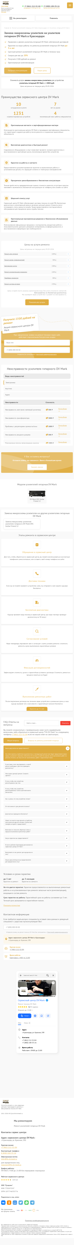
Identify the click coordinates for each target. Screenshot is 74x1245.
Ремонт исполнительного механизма (15, 272)
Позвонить (53, 18)
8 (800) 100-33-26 (8, 1160)
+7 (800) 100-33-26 (51, 6)
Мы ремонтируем (18, 18)
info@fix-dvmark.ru (9, 1165)
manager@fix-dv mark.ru (11, 1171)
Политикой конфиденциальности (57, 939)
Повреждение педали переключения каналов (22, 443)
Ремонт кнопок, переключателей (14, 260)
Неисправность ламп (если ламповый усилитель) (23, 410)
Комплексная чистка (10, 266)
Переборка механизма (11, 278)
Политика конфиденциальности (37, 1227)
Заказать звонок (37, 467)
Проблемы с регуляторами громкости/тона (21, 426)
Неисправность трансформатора (17, 418)
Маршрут (25, 1022)
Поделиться (3, 1209)
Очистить (65, 730)
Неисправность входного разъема (17, 435)
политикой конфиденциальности (46, 354)
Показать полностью (11, 912)
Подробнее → (62, 410)
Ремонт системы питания (12, 284)
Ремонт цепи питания (11, 254)
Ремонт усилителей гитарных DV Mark (29, 1132)
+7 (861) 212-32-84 (32, 6)
